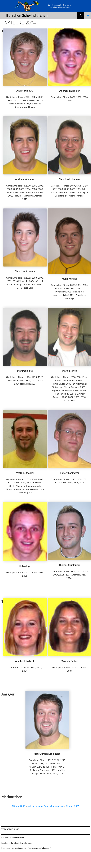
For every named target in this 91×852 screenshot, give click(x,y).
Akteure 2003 (18, 806)
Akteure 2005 (72, 806)
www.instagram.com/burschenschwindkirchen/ (31, 848)
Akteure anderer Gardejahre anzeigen (45, 806)
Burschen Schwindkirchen (27, 15)
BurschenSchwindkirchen (21, 843)
